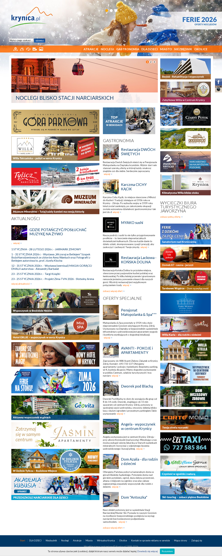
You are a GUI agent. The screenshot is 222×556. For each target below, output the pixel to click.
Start (23, 540)
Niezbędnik (183, 49)
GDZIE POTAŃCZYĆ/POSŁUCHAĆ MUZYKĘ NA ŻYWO (57, 231)
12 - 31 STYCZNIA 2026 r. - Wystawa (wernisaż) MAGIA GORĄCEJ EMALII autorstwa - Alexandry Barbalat (51, 267)
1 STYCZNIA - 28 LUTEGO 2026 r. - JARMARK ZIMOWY (46, 249)
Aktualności (25, 218)
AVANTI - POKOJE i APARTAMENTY (137, 350)
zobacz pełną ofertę (170, 216)
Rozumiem (167, 551)
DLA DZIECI (149, 49)
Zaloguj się (196, 540)
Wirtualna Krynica (106, 540)
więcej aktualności (20, 283)
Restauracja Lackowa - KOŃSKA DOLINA (138, 259)
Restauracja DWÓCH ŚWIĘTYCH (138, 151)
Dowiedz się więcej (147, 551)
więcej (16, 243)
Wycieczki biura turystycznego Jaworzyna (178, 206)
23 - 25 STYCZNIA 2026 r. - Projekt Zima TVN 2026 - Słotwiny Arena (52, 278)
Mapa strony (180, 540)
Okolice (201, 49)
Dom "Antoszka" (134, 497)
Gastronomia (127, 49)
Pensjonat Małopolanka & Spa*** (139, 312)
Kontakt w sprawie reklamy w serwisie (150, 540)
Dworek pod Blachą (137, 386)
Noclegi (107, 49)
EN (208, 3)
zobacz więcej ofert (112, 291)
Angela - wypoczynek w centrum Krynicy (138, 426)
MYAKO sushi (132, 222)
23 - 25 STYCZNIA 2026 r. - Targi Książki (35, 273)
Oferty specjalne (122, 298)
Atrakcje (91, 49)
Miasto (166, 49)
